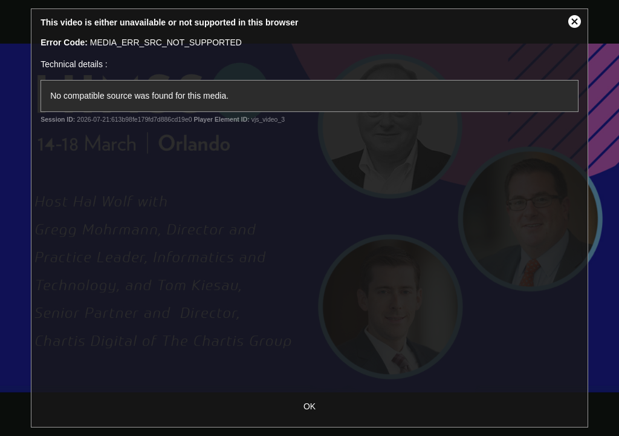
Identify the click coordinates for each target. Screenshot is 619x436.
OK (309, 406)
